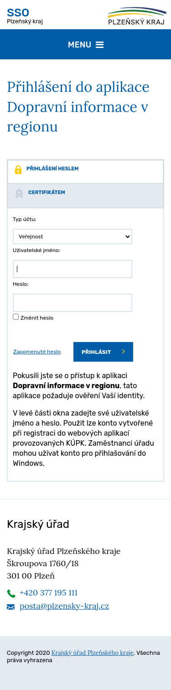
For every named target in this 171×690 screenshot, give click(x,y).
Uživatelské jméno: (36, 250)
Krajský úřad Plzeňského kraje (93, 653)
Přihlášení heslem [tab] (46, 169)
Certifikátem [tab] (40, 193)
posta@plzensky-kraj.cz (64, 605)
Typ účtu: (24, 219)
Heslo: (20, 284)
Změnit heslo (37, 318)
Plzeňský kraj (25, 15)
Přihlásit (103, 351)
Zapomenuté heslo (37, 351)
